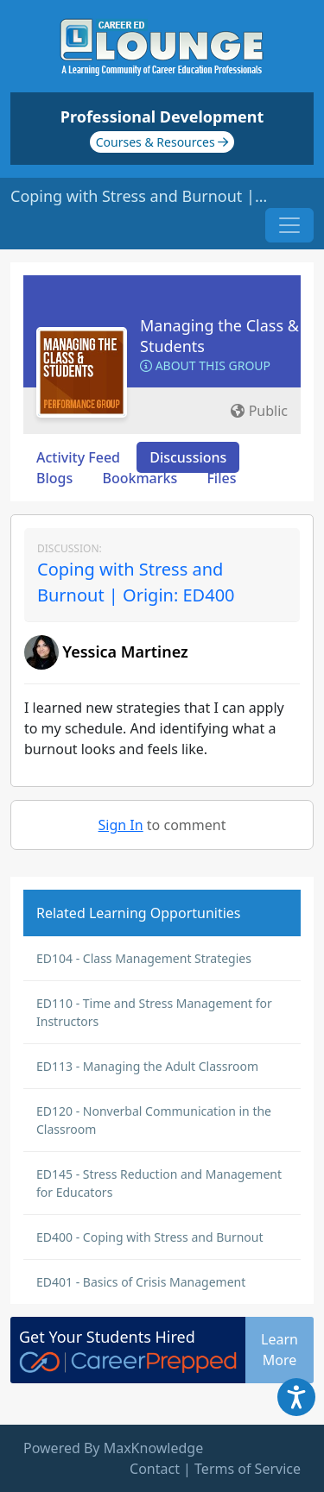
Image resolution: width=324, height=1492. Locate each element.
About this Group (205, 365)
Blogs (54, 478)
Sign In (120, 824)
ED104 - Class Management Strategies (143, 958)
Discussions (187, 457)
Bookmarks (139, 478)
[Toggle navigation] (289, 225)
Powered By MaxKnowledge (113, 1447)
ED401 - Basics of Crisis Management (140, 1282)
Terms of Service (247, 1468)
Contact (155, 1468)
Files (221, 478)
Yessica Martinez (125, 651)
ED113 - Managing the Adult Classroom (147, 1066)
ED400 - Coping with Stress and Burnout (150, 1237)
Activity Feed (78, 457)
